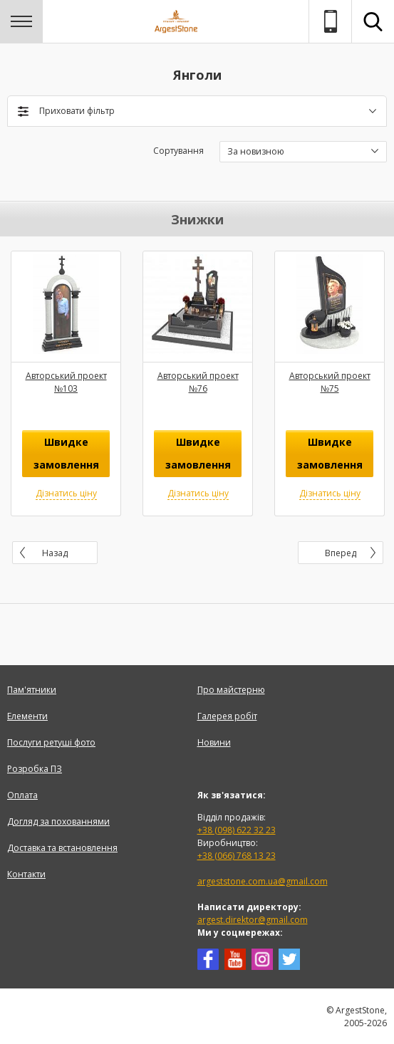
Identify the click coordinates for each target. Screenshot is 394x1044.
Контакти (26, 874)
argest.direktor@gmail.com (252, 920)
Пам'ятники (31, 690)
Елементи (27, 716)
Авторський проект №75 (329, 382)
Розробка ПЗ (34, 769)
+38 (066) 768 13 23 (236, 856)
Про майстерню (231, 690)
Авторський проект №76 (198, 382)
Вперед (340, 553)
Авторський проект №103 (66, 382)
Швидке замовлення (66, 453)
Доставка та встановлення (62, 848)
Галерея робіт (227, 716)
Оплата (22, 795)
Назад (55, 553)
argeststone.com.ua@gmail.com (262, 881)
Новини (214, 742)
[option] (66, 383)
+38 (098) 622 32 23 (236, 830)
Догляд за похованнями (58, 821)
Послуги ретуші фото (51, 742)
